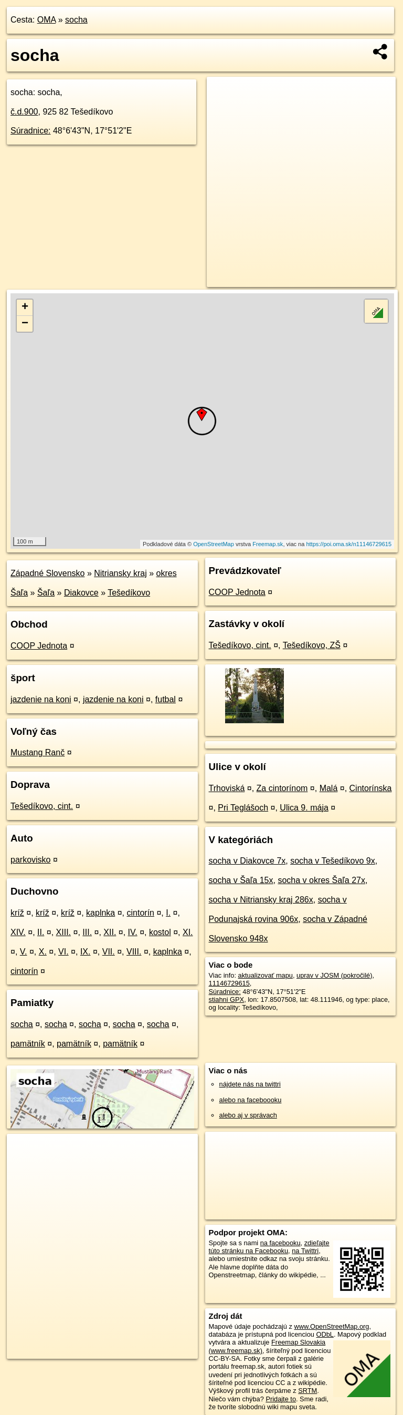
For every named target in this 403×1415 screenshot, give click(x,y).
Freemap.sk (267, 544)
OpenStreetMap (213, 544)
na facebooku (280, 1243)
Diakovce (81, 592)
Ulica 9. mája (304, 807)
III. (87, 932)
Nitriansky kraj (120, 573)
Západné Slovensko (47, 573)
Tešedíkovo (129, 592)
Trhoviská (227, 788)
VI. (63, 951)
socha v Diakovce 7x (247, 860)
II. (40, 932)
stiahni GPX (227, 999)
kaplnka (100, 912)
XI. (188, 932)
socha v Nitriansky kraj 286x (261, 899)
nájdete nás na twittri (250, 1084)
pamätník (27, 1043)
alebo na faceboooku (250, 1100)
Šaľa (46, 592)
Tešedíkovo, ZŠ (312, 645)
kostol (160, 932)
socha (76, 19)
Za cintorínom (282, 788)
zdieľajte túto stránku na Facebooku (269, 1247)
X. (43, 951)
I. (168, 912)
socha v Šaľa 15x (241, 880)
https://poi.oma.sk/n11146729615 (348, 544)
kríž (17, 912)
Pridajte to (281, 1399)
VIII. (133, 951)
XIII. (63, 932)
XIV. (18, 932)
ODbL (324, 1334)
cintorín (140, 912)
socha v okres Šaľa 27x (321, 880)
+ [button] (25, 307)
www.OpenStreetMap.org (331, 1326)
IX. (85, 951)
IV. (132, 932)
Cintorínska (370, 788)
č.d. (24, 111)
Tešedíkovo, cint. (41, 806)
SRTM (307, 1391)
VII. (108, 951)
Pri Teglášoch (243, 807)
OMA (46, 19)
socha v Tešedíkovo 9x (332, 860)
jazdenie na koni (40, 699)
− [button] (25, 324)
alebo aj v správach (248, 1115)
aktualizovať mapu (265, 975)
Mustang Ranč (37, 752)
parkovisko (30, 859)
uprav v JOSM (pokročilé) (334, 975)
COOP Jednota (38, 645)
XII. (109, 932)
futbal (165, 699)
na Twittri (305, 1251)
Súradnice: (30, 130)
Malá (329, 788)
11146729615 (229, 983)
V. (23, 951)
